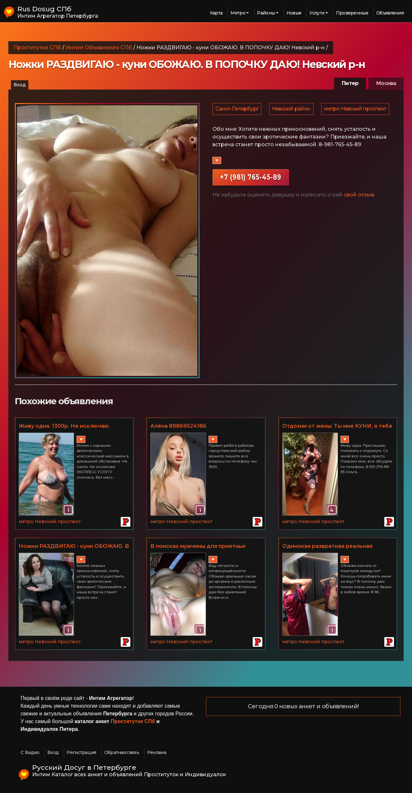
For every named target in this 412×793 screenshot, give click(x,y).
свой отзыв (359, 214)
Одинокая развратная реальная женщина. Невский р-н (327, 546)
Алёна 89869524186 (178, 426)
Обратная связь (121, 752)
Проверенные (352, 13)
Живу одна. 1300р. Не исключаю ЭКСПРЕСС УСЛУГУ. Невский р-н (64, 426)
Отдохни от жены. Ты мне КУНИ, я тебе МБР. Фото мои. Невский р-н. (337, 426)
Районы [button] (266, 13)
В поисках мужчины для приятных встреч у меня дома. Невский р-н (198, 546)
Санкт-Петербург (237, 110)
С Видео (30, 752)
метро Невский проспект (247, 127)
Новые (294, 13)
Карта (216, 13)
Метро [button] (237, 13)
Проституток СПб (133, 721)
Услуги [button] (316, 13)
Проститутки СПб (37, 47)
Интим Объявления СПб (99, 47)
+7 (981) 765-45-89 (250, 196)
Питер (350, 83)
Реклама (156, 752)
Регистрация (81, 752)
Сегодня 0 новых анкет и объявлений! (303, 706)
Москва (386, 83)
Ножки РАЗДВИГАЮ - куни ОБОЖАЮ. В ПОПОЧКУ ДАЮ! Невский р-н (74, 546)
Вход (20, 85)
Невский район (292, 110)
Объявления (390, 13)
